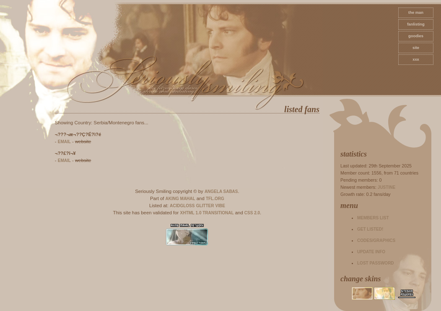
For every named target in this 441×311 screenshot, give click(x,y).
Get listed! (370, 229)
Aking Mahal (180, 198)
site (415, 48)
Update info (371, 251)
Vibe (220, 205)
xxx (415, 59)
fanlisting (415, 24)
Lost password (375, 263)
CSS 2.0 (252, 213)
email (64, 141)
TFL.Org (215, 198)
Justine (386, 187)
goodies (415, 36)
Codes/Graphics (376, 240)
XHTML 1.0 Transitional (207, 213)
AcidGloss (182, 205)
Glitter (205, 205)
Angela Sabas (221, 191)
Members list (373, 218)
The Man (415, 12)
